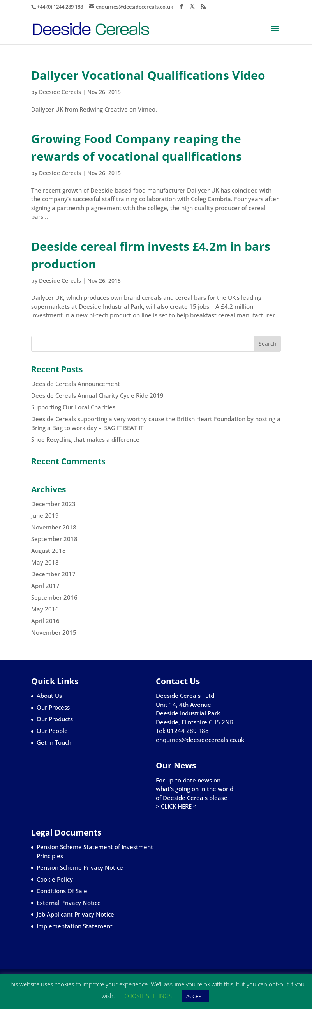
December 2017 (53, 574)
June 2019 (45, 515)
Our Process (53, 707)
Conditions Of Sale (62, 891)
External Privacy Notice (69, 902)
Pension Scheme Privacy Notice (80, 867)
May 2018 (45, 562)
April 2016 (45, 621)
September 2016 (54, 597)
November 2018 (53, 527)
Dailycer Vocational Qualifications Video (148, 75)
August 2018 (48, 550)
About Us (49, 695)
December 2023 (53, 504)
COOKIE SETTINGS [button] (148, 996)
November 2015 (53, 632)
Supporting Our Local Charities (73, 407)
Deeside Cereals (60, 92)
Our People (52, 731)
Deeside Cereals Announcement (75, 384)
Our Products (55, 719)
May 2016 (45, 609)
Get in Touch (54, 742)
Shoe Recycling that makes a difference (85, 439)
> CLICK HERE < (176, 806)
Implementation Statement (75, 926)
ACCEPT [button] (195, 996)
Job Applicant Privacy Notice (75, 914)
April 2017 (45, 585)
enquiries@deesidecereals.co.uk (200, 739)
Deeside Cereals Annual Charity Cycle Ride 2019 (97, 395)
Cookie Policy (55, 879)
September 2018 (54, 539)
